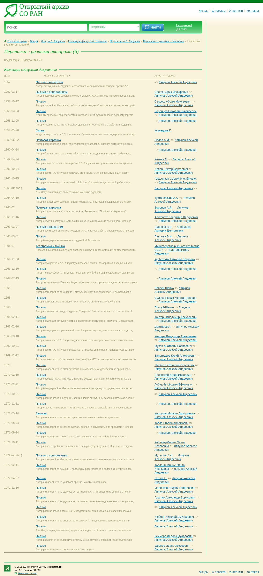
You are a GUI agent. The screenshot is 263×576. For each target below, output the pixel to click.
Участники (236, 10)
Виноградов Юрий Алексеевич (175, 355)
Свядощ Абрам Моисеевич (172, 101)
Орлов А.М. (162, 140)
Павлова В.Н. (163, 226)
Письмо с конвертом (49, 82)
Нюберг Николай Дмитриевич (174, 516)
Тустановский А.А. (167, 198)
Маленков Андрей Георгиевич (174, 487)
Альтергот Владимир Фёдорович (176, 217)
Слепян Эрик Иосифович (171, 92)
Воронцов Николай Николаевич (176, 111)
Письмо (41, 101)
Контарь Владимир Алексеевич (175, 317)
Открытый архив (15, 41)
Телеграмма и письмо (50, 246)
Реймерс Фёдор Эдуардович (174, 536)
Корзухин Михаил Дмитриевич (175, 413)
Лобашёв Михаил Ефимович (174, 384)
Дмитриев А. (163, 326)
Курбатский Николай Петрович (175, 259)
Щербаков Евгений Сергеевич (175, 365)
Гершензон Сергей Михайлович (176, 178)
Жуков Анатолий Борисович (173, 346)
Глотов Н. (161, 478)
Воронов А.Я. (163, 207)
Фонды (203, 10)
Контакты (253, 10)
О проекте (218, 10)
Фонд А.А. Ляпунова (53, 41)
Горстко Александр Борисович (175, 497)
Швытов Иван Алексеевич (172, 545)
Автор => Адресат (165, 75)
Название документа (57, 75)
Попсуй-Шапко (164, 288)
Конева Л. (161, 159)
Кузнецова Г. (163, 130)
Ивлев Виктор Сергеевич (171, 169)
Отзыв (40, 130)
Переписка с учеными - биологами (163, 41)
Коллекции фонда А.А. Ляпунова (87, 41)
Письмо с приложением (51, 92)
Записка (41, 413)
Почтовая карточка (48, 140)
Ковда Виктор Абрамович (171, 423)
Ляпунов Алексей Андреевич (178, 82)
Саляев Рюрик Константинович (175, 297)
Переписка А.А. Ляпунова (125, 41)
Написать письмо (25, 573)
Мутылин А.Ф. (164, 455)
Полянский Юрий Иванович (173, 374)
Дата (7, 75)
